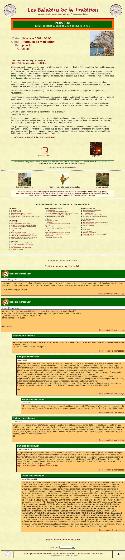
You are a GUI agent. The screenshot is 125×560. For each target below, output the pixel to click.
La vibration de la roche (89, 211)
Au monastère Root (16, 210)
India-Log (66, 14)
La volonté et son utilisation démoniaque (22, 244)
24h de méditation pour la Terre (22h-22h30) (58, 223)
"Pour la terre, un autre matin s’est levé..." (22, 243)
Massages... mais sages (89, 232)
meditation (9, 326)
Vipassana (15, 67)
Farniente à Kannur (88, 236)
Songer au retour (87, 231)
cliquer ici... (82, 164)
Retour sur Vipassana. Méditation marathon (58, 232)
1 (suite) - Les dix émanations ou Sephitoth (22, 234)
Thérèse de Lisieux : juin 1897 (54, 237)
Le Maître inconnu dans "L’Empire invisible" (58, 215)
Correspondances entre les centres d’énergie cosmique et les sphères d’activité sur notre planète (62, 227)
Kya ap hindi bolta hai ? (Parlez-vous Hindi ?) (95, 234)
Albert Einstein (86, 220)
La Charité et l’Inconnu (17, 249)
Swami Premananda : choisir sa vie (20, 223)
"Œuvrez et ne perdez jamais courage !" (57, 211)
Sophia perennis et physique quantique (21, 213)
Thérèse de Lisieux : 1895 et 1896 (92, 210)
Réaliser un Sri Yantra (52, 220)
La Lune (13, 246)
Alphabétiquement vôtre (37, 554)
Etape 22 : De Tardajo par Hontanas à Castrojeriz (24, 235)
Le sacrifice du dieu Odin (89, 223)
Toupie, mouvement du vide (18, 232)
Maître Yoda (14, 222)
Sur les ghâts (86, 229)
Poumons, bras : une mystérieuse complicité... (95, 216)
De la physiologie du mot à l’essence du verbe (23, 225)
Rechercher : (54, 547)
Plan (101, 554)
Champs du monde (83, 554)
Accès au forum (44, 155)
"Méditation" (49, 222)
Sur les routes (51, 14)
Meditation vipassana (16, 211)
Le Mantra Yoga (50, 210)
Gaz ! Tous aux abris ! (88, 225)
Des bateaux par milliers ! (18, 215)
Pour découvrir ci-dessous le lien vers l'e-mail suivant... (34, 137)
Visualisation (49, 235)
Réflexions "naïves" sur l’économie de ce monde (24, 237)
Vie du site (95, 554)
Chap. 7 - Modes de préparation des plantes (58, 234)
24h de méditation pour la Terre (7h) (92, 215)
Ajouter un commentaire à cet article (62, 266)
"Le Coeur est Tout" (88, 213)
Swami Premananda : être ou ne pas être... (22, 238)
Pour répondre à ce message (111, 294)
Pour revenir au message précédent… (28, 63)
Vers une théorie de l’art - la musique (21, 247)
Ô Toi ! (48, 225)
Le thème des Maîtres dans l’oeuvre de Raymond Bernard (61, 213)
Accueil (41, 14)
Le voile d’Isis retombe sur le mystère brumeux (23, 226)
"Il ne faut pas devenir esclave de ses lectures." (95, 222)
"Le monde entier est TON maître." (55, 216)
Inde (59, 14)
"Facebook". (91, 195)
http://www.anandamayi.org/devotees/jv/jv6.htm (37, 466)
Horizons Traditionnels (67, 554)
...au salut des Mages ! (17, 228)
